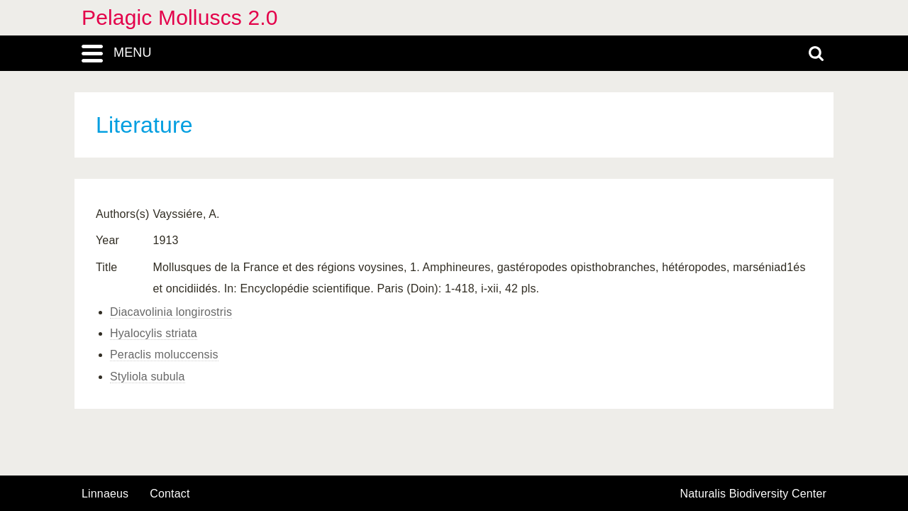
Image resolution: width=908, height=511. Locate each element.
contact (169, 494)
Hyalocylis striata (153, 333)
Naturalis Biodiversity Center (753, 494)
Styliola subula (147, 376)
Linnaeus (105, 494)
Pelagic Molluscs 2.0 (180, 17)
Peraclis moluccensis (164, 354)
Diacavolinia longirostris (171, 312)
